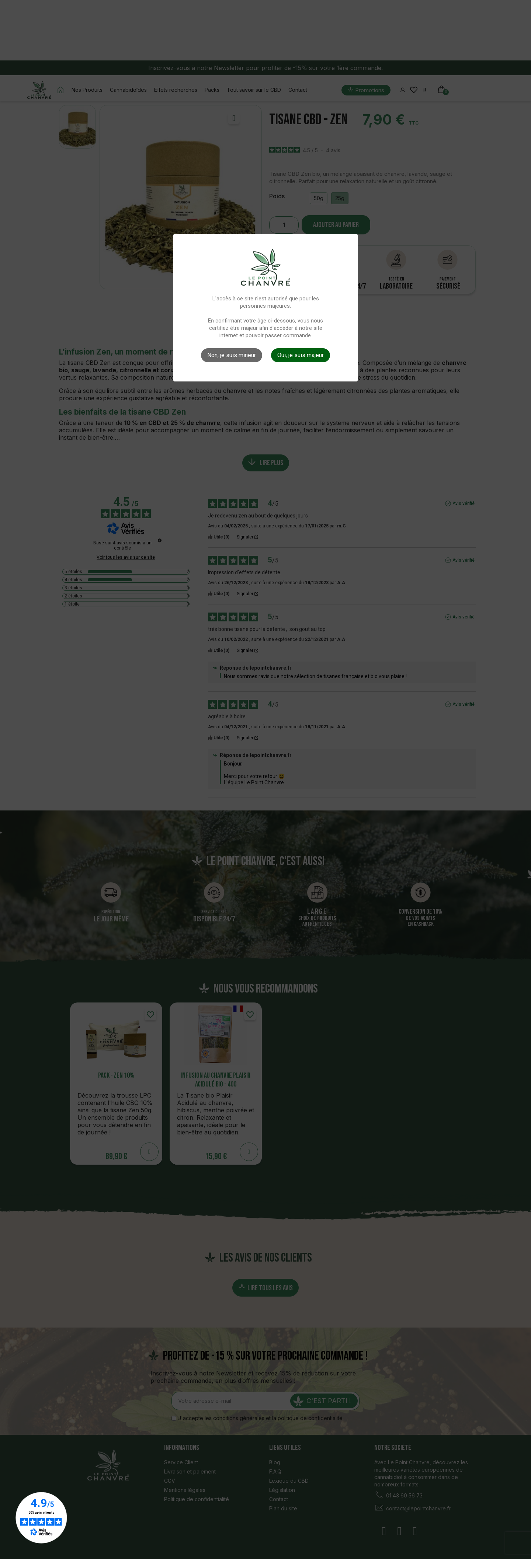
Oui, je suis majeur (300, 355)
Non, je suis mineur (231, 355)
